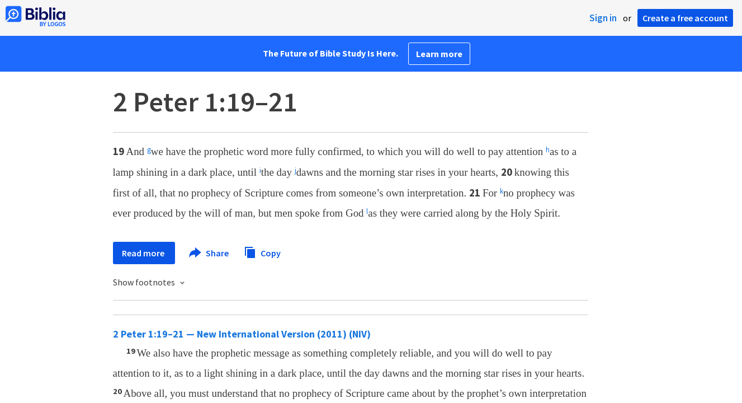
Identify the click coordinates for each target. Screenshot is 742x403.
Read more (144, 253)
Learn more (439, 53)
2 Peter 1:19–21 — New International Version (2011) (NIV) (242, 333)
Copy (262, 251)
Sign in (603, 18)
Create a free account (685, 18)
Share (209, 253)
